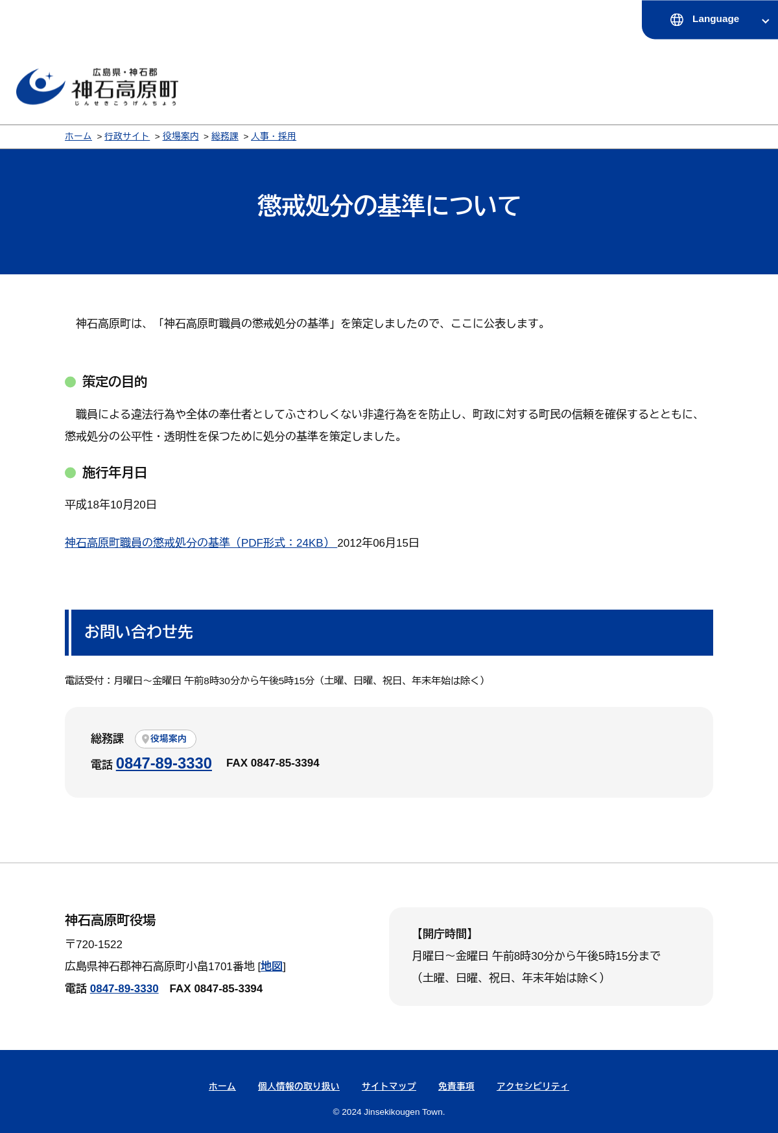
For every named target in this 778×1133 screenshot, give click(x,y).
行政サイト (127, 136)
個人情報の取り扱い (299, 1086)
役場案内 (181, 136)
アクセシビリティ (533, 1086)
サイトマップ (389, 1086)
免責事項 (456, 1086)
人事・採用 (273, 136)
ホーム (78, 136)
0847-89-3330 (164, 763)
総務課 (225, 136)
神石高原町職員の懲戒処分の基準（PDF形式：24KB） (201, 543)
